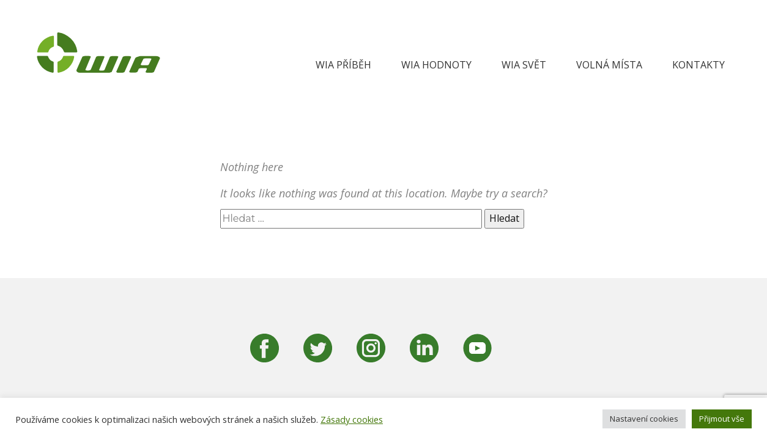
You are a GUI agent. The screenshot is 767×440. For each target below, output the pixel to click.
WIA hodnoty (436, 65)
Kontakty (698, 65)
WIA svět (524, 65)
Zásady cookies (352, 419)
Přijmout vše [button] (721, 418)
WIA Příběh (343, 65)
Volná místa (609, 65)
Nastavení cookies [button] (644, 418)
